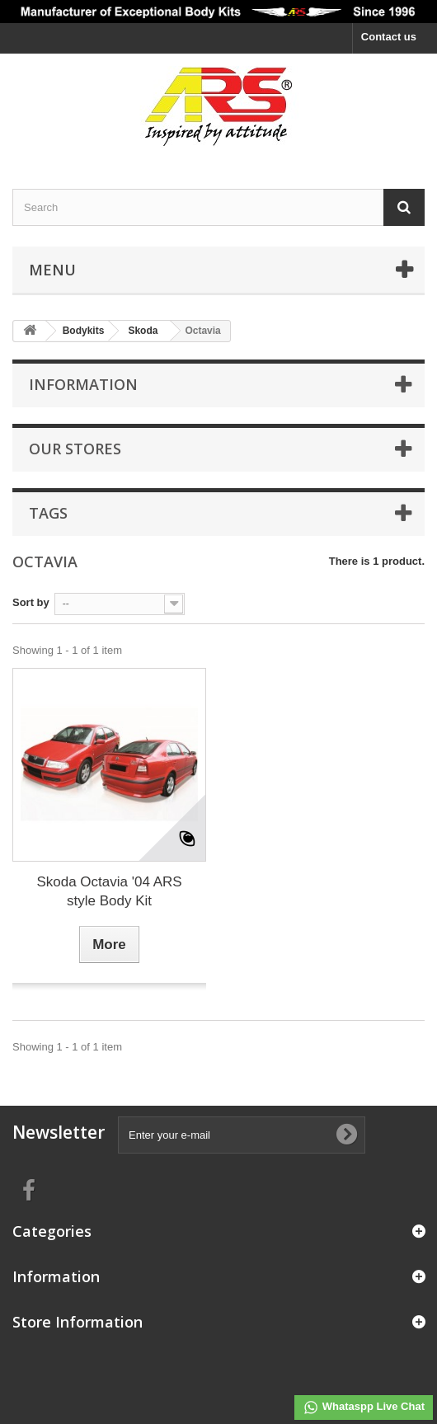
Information (83, 384)
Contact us (388, 37)
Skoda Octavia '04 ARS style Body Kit (108, 891)
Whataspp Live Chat (364, 1407)
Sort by (30, 602)
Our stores (75, 448)
